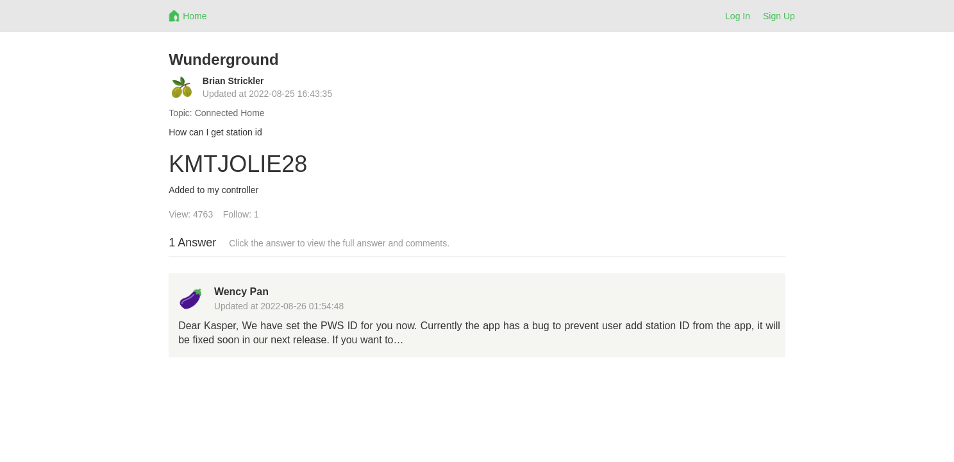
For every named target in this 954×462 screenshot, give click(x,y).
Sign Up (779, 16)
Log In (737, 16)
